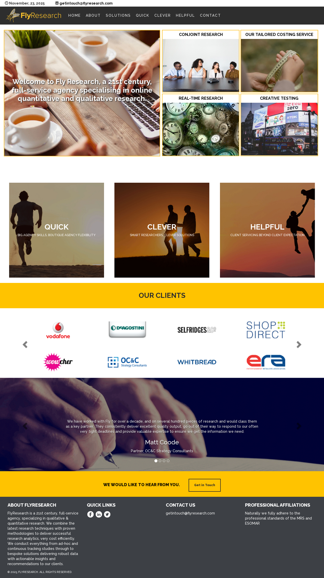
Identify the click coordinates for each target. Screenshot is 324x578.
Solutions (118, 15)
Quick (142, 15)
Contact (210, 15)
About (93, 15)
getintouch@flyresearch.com (86, 3)
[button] (24, 343)
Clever (162, 15)
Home (74, 15)
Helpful (185, 15)
